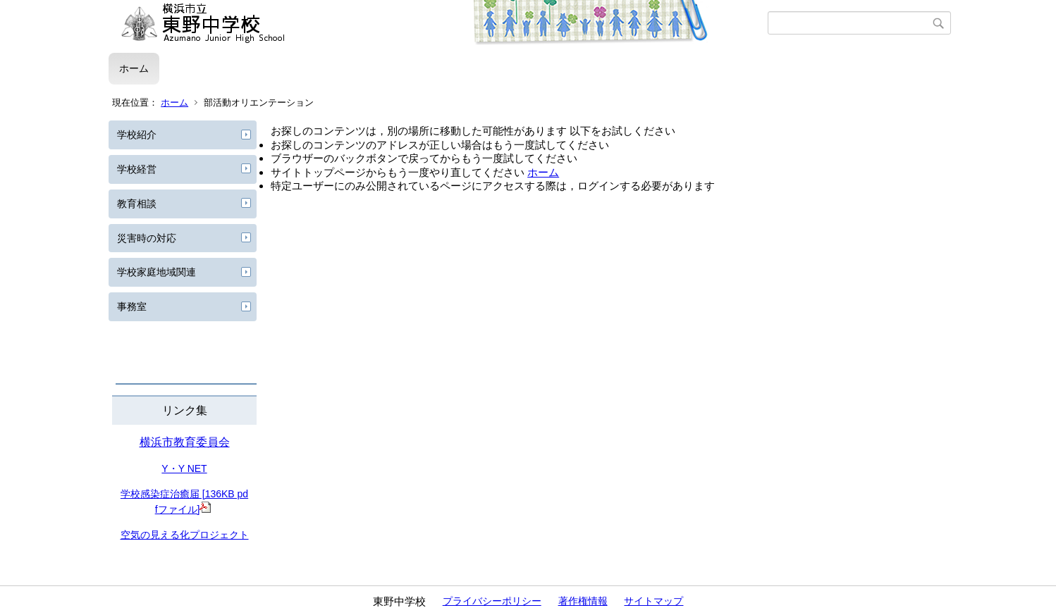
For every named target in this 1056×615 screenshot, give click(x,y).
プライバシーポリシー (492, 601)
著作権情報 (583, 601)
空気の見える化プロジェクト (185, 534)
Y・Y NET (184, 468)
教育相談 (136, 203)
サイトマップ (653, 601)
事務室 (132, 306)
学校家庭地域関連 (156, 272)
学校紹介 (136, 134)
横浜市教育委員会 (185, 442)
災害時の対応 (146, 238)
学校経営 (136, 169)
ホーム (134, 68)
